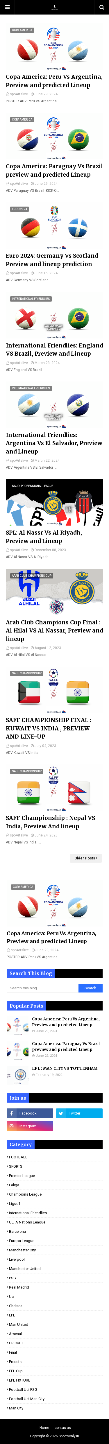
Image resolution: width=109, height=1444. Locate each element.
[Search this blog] (43, 988)
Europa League (21, 1241)
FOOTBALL (18, 1157)
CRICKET (16, 1343)
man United (18, 1324)
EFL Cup (16, 1371)
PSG (12, 1278)
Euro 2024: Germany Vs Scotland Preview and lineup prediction (52, 260)
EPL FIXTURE (19, 1380)
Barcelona (17, 1231)
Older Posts (84, 858)
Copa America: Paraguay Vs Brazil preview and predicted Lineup (54, 170)
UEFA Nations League (27, 1222)
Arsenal (15, 1334)
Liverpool (17, 1259)
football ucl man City (26, 1399)
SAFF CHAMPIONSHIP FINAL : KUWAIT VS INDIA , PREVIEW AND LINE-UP (48, 728)
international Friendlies (28, 1213)
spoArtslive (19, 94)
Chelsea (15, 1306)
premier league (22, 1176)
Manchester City (22, 1250)
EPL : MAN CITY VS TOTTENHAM (64, 1068)
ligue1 (14, 1203)
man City (16, 1408)
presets (15, 1361)
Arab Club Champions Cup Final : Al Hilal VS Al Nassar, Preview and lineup (54, 630)
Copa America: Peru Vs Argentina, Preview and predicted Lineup (54, 81)
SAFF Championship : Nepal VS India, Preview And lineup (50, 822)
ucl (12, 1296)
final (13, 1352)
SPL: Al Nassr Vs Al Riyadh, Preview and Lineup (44, 536)
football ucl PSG (23, 1389)
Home (44, 1428)
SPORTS (15, 1166)
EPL (12, 1315)
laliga (14, 1185)
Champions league (25, 1194)
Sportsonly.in (69, 1436)
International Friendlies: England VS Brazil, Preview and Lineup (54, 349)
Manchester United (25, 1268)
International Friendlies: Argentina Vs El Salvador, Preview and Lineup (54, 443)
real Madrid (19, 1287)
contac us (63, 1428)
